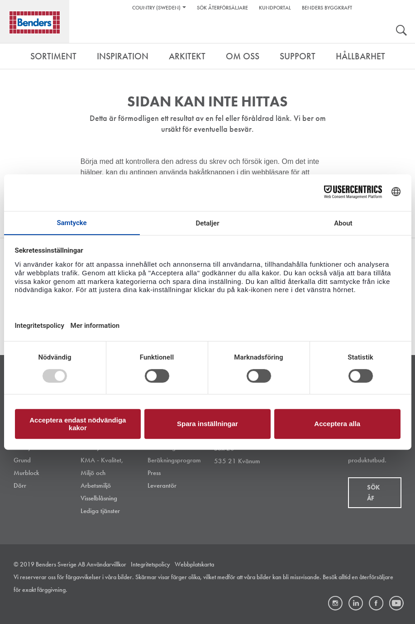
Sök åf (373, 492)
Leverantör (162, 485)
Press (154, 472)
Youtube (396, 603)
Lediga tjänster (100, 510)
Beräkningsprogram (174, 460)
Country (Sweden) (156, 7)
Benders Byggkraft (327, 7)
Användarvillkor (106, 564)
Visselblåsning (99, 498)
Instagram (335, 603)
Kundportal (275, 7)
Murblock (26, 472)
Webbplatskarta (194, 564)
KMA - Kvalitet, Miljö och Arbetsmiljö (102, 473)
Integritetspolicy (150, 564)
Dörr (20, 485)
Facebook (376, 603)
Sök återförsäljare (222, 7)
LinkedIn (355, 603)
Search (401, 31)
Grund (22, 460)
